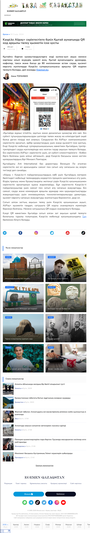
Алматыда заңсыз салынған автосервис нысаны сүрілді (40, 425)
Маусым (69, 526)
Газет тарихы (21, 483)
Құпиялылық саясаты (38, 483)
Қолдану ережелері (59, 483)
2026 (5, 526)
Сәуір (47, 526)
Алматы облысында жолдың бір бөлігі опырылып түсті (40, 384)
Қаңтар (16, 526)
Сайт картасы (75, 483)
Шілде (79, 526)
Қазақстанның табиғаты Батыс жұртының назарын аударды (42, 398)
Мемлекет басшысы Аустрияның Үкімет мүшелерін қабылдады (44, 453)
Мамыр (58, 526)
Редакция (8, 483)
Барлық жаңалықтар (44, 465)
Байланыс (61, 494)
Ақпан (26, 526)
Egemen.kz (42, 69)
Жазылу (28, 494)
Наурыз (37, 526)
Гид (84, 216)
